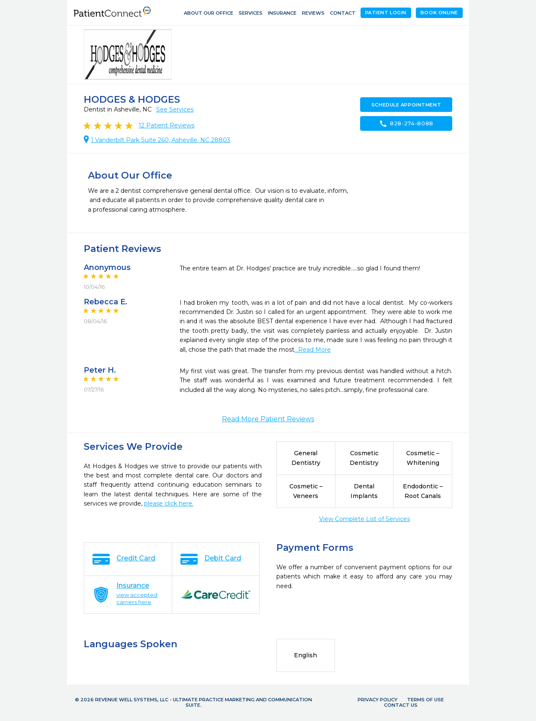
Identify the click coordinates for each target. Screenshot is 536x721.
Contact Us (400, 705)
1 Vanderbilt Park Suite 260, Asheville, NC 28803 (160, 140)
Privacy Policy (377, 700)
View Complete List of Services (364, 519)
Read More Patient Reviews (268, 419)
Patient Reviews (166, 125)
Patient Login (386, 13)
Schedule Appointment (406, 105)
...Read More (312, 349)
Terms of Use (425, 700)
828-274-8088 (406, 123)
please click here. (168, 503)
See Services (174, 109)
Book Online (439, 13)
